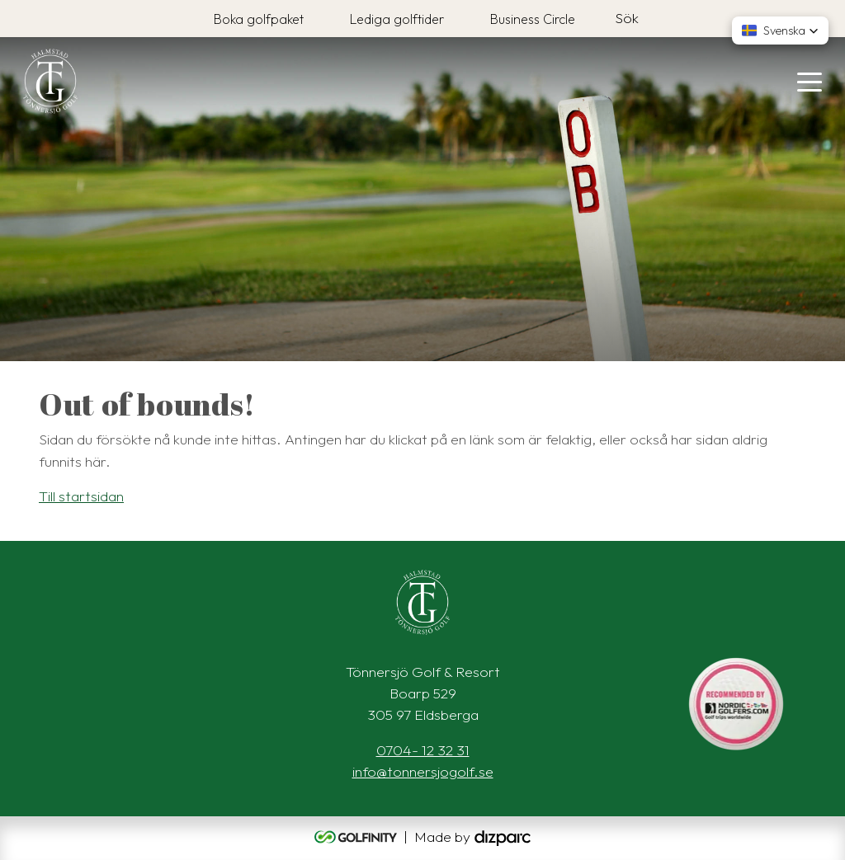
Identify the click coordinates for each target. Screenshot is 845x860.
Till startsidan (81, 495)
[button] (780, 30)
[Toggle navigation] (809, 80)
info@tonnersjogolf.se (422, 771)
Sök (627, 17)
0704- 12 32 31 (423, 749)
